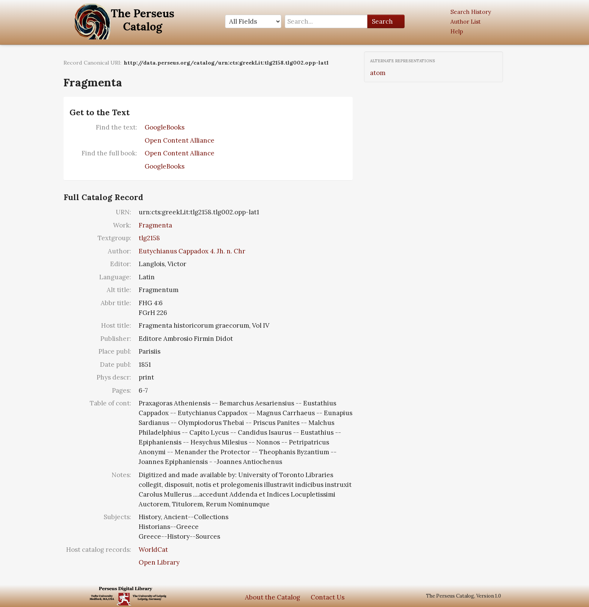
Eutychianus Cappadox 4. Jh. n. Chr (192, 251)
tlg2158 (149, 238)
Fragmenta (155, 225)
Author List (465, 21)
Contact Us (327, 597)
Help (456, 31)
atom (377, 73)
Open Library (159, 562)
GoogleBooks (164, 127)
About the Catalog (272, 597)
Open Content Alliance (179, 140)
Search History (470, 11)
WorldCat (153, 549)
